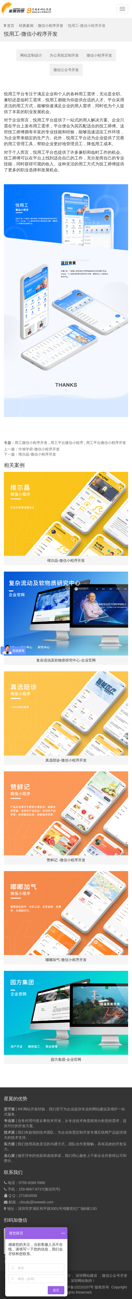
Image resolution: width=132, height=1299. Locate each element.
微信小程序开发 (50, 26)
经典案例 (26, 26)
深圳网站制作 (81, 1281)
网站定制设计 (31, 55)
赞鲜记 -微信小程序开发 (66, 860)
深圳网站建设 (86, 1275)
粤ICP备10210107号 (77, 1287)
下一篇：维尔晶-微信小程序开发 (30, 454)
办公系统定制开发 (64, 55)
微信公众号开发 (66, 70)
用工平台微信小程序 (67, 443)
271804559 (28, 1196)
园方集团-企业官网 (66, 1059)
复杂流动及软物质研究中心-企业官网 (66, 660)
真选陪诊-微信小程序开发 (66, 760)
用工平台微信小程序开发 (106, 443)
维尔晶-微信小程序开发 (66, 560)
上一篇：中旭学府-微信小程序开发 (32, 449)
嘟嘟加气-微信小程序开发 (66, 960)
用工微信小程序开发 (31, 443)
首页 (10, 26)
